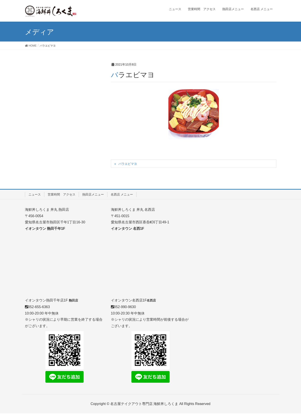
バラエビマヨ (127, 164)
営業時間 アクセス (61, 194)
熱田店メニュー (93, 194)
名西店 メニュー (122, 194)
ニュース (34, 194)
